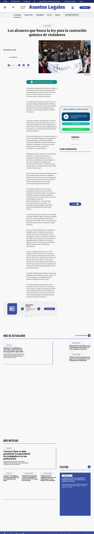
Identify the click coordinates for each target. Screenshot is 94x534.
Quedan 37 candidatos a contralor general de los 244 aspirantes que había (13, 350)
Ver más (75, 204)
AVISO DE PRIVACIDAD (53, 508)
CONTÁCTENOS (35, 505)
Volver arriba (83, 483)
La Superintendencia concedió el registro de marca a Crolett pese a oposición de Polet (73, 427)
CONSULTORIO (28, 15)
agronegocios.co (22, 526)
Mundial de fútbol (15, 1)
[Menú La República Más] (4, 7)
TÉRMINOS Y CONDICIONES (37, 512)
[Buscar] (13, 7)
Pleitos (64, 415)
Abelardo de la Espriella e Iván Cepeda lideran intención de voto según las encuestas (79, 347)
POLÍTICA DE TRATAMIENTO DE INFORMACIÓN (55, 511)
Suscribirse (85, 7)
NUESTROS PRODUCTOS (37, 508)
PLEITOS (49, 15)
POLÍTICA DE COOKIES (36, 516)
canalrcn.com (73, 526)
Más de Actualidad (14, 336)
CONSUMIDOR (40, 15)
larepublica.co (8, 526)
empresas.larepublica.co (39, 526)
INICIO (5, 504)
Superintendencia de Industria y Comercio (49, 1)
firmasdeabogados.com (58, 526)
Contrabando (26, 1)
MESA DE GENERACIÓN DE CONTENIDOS (53, 505)
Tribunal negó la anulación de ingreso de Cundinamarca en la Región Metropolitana (79, 358)
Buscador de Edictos (71, 15)
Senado (81, 1)
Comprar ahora (76, 123)
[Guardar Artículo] (11, 65)
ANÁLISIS (57, 15)
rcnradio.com (85, 526)
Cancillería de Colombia (70, 1)
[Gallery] (30, 307)
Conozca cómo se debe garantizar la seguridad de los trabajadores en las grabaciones (16, 403)
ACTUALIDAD (17, 15)
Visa (35, 1)
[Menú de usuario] (72, 7)
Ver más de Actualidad (83, 335)
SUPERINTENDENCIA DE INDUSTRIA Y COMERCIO (54, 515)
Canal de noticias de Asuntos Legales (42, 82)
